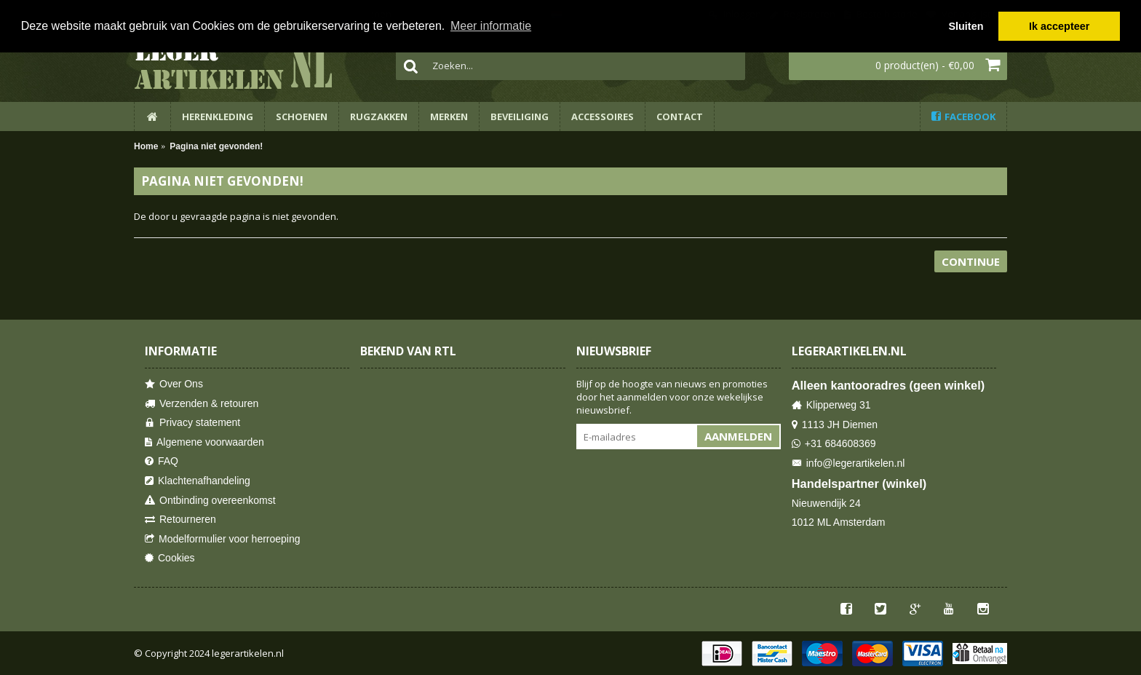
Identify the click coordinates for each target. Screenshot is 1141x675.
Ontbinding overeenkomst (210, 500)
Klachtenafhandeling (197, 481)
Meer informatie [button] (490, 26)
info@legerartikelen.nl (848, 463)
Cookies (170, 558)
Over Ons (174, 384)
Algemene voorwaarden (204, 442)
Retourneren (180, 519)
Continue (971, 261)
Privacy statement (192, 423)
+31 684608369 (834, 444)
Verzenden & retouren (201, 404)
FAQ (161, 461)
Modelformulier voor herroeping (223, 539)
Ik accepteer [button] (1059, 26)
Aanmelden (738, 436)
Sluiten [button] (965, 26)
